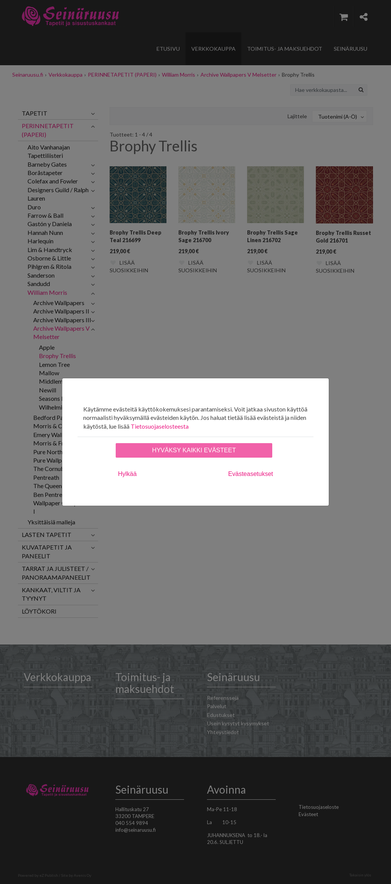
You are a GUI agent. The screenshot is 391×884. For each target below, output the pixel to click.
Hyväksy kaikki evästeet (194, 450)
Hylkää (127, 474)
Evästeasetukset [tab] (250, 474)
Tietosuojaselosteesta (160, 426)
